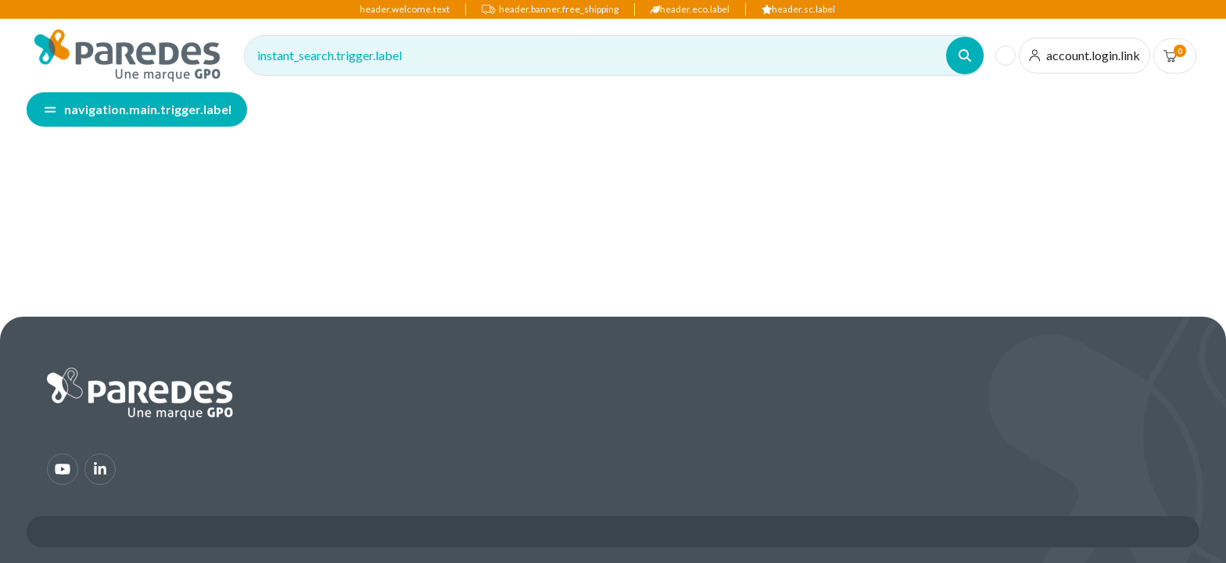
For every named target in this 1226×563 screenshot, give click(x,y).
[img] (127, 55)
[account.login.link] (1085, 55)
